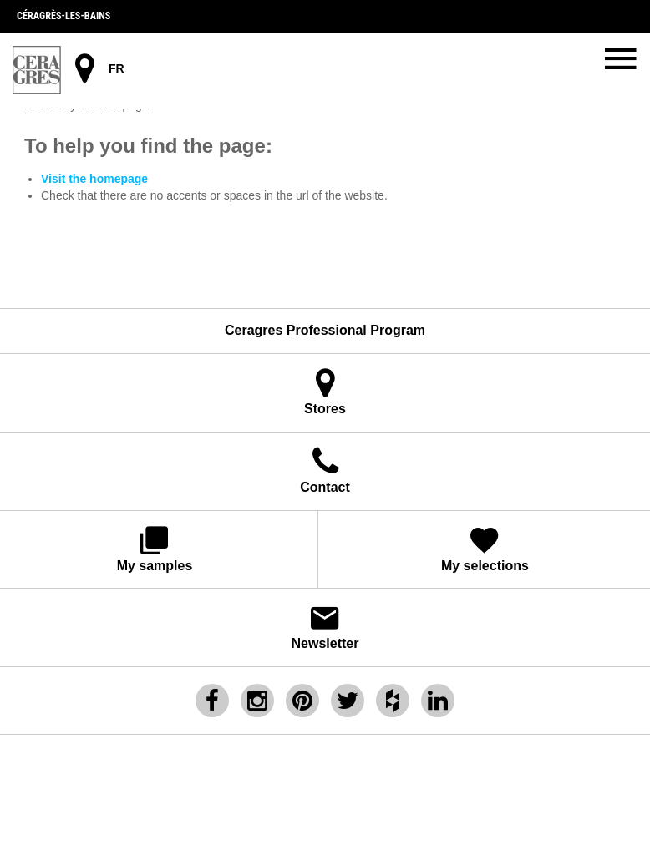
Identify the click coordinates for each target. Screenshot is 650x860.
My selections (485, 548)
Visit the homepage (94, 178)
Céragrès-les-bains (63, 16)
